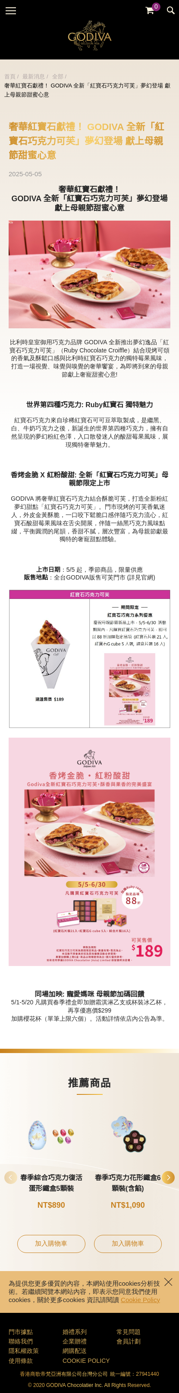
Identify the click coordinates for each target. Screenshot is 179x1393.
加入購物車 (51, 1243)
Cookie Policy (140, 1300)
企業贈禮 (75, 1342)
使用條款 (21, 1361)
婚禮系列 (75, 1332)
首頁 (10, 77)
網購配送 (75, 1351)
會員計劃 (128, 1342)
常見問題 (128, 1332)
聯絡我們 (21, 1342)
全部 (57, 77)
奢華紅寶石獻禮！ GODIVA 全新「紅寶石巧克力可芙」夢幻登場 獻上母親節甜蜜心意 (87, 90)
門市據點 (21, 1332)
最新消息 (33, 77)
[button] (168, 1177)
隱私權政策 (24, 1351)
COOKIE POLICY (86, 1361)
